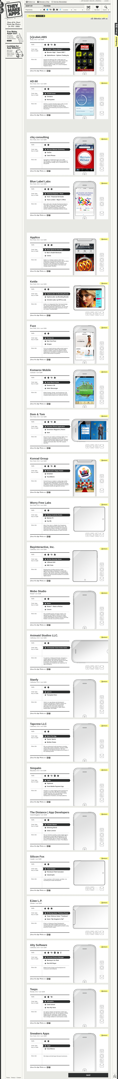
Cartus (48, 255)
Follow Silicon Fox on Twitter (97, 888)
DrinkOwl (49, 473)
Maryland (33, 770)
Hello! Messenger (51, 388)
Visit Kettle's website (92, 314)
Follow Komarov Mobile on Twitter (102, 397)
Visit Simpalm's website (102, 791)
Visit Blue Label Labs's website (102, 204)
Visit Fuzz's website (102, 348)
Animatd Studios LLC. (44, 635)
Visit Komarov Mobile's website (102, 393)
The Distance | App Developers (49, 812)
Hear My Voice (50, 1007)
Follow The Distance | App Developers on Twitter (102, 839)
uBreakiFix (49, 1001)
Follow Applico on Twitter (102, 264)
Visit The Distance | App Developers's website (102, 835)
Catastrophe (50, 875)
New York (33, 84)
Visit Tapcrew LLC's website (102, 746)
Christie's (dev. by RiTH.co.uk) (55, 300)
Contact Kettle (102, 314)
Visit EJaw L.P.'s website (92, 933)
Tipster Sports (50, 739)
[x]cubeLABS (38, 37)
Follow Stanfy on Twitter (102, 707)
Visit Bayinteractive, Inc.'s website (102, 569)
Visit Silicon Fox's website (92, 888)
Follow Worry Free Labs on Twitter (97, 535)
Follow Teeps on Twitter (102, 1016)
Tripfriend (49, 783)
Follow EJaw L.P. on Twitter (97, 933)
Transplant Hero (51, 695)
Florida (32, 992)
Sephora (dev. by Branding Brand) (56, 294)
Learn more (17, 26)
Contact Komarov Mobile (102, 402)
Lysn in (48, 692)
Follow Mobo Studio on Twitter (102, 618)
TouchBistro (50, 476)
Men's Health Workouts (53, 252)
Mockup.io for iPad (52, 960)
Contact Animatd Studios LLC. (102, 667)
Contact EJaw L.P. (102, 933)
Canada (32, 859)
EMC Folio (49, 565)
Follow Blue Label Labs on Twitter (102, 209)
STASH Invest (50, 93)
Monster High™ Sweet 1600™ (55, 52)
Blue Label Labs (40, 181)
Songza (48, 344)
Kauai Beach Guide (52, 382)
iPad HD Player (50, 963)
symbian (60, 9)
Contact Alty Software (102, 977)
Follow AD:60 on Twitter (102, 108)
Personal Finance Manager (54, 957)
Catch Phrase (50, 155)
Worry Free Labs (40, 502)
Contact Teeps (102, 1021)
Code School (50, 1004)
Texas (31, 39)
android (47, 9)
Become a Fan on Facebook (43, 2)
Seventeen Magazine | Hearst (55, 429)
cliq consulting (39, 137)
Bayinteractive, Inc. (42, 546)
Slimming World (51, 827)
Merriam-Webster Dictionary (55, 149)
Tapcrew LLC (38, 723)
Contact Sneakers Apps (102, 1065)
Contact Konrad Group (102, 490)
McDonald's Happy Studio (54, 470)
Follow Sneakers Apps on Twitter (102, 1061)
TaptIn (48, 780)
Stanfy (34, 679)
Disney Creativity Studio (53, 515)
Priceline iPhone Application (55, 426)
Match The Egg (50, 736)
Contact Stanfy (102, 712)
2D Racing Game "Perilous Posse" (57, 913)
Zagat (47, 1045)
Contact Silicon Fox (102, 888)
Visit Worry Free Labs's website (92, 535)
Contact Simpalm (102, 800)
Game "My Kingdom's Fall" (54, 919)
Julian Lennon (50, 830)
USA (35, 39)
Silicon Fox (37, 856)
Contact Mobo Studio (102, 623)
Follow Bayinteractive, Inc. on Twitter (102, 574)
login (106, 1)
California (33, 549)
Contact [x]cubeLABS (102, 69)
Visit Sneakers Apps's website (102, 1056)
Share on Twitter (116, 25)
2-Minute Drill (50, 562)
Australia (32, 372)
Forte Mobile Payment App (54, 786)
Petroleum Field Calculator (54, 872)
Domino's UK (50, 385)
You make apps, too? (14, 36)
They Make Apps (12, 11)
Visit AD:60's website (102, 104)
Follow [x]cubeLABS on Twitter (102, 64)
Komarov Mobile (40, 370)
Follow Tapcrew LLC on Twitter (102, 751)
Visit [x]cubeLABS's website (102, 59)
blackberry (50, 9)
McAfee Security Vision (53, 559)
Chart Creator (50, 869)
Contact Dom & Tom (102, 446)
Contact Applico (102, 269)
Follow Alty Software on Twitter (102, 972)
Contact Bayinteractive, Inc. (102, 579)
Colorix (48, 609)
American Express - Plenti (54, 193)
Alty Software (38, 945)
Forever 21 (49, 338)
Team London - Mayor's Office (55, 199)
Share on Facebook (116, 27)
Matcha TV (49, 518)
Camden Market (51, 824)
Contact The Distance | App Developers (102, 844)
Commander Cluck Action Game (56, 647)
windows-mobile (57, 9)
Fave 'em (102, 55)
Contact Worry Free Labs (102, 535)
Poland (32, 593)
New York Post (50, 341)
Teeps (34, 989)
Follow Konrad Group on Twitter (102, 486)
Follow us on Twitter (30, 2)
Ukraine (32, 903)
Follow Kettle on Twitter (97, 314)
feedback (116, 41)
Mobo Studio (38, 591)
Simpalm (35, 768)
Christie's (49, 96)
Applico (35, 237)
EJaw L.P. (36, 900)
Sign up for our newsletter (59, 2)
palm (53, 9)
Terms (8, 1078)
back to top (115, 1076)
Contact (19, 1078)
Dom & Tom (37, 414)
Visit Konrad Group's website (102, 481)
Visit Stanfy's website (102, 702)
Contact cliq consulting (102, 169)
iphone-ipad (44, 9)
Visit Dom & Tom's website (92, 446)
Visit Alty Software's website (102, 967)
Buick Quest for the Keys (54, 249)
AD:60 (34, 81)
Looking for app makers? (14, 51)
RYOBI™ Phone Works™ (54, 49)
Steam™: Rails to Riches (54, 606)
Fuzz (33, 325)
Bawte (48, 603)
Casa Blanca (50, 1048)
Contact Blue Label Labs (102, 213)
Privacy (13, 1078)
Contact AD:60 (102, 113)
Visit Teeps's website (102, 1012)
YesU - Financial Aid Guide (54, 196)
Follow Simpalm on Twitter (102, 795)
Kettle (34, 281)
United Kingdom (35, 815)
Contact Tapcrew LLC (102, 756)
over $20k (39, 16)
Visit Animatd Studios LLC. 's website (92, 667)
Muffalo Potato (50, 742)
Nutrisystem (49, 99)
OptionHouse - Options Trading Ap (57, 55)
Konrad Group (39, 458)
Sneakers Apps (39, 1033)
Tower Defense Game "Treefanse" (56, 916)
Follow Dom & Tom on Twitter (97, 446)
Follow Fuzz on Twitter (102, 353)
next (88, 1075)
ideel (47, 432)
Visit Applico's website (102, 260)
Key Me (48, 521)
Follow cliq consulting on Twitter (102, 164)
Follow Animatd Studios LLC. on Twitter (97, 667)
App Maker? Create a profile (91, 1)
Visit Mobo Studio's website (102, 614)
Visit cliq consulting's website (102, 160)
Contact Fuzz (102, 358)
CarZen (48, 152)
